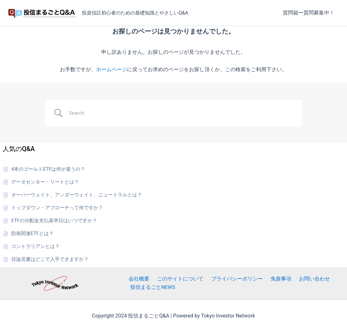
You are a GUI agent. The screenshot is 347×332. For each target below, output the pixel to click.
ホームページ (111, 69)
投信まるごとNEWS (151, 287)
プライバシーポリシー (229, 279)
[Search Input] (181, 113)
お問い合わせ (301, 279)
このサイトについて (175, 279)
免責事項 (271, 279)
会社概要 (136, 279)
